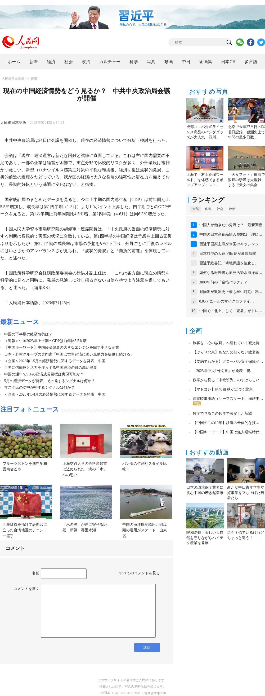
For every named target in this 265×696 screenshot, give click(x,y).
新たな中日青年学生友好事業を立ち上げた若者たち (245, 492)
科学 (133, 61)
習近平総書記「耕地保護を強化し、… (230, 263)
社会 (68, 61)
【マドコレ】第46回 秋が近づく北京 (223, 389)
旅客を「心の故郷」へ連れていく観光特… (228, 343)
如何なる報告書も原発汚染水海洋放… (230, 273)
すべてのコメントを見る (139, 573)
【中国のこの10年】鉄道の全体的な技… (226, 423)
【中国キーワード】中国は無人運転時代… (228, 432)
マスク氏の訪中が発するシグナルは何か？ (39, 387)
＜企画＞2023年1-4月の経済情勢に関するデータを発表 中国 (55, 394)
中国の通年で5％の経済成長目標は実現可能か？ (44, 374)
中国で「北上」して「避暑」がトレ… (230, 311)
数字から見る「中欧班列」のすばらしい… (228, 380)
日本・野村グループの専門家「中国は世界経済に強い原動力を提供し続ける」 (69, 354)
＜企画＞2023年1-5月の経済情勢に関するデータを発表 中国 (55, 361)
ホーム (14, 61)
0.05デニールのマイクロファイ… (226, 301)
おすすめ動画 (208, 452)
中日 (186, 61)
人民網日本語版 (13, 79)
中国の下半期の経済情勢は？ (28, 334)
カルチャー (109, 61)
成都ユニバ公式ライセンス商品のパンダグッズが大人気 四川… (204, 132)
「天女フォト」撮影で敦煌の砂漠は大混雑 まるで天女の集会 (246, 180)
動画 (168, 61)
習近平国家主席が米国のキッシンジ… (230, 244)
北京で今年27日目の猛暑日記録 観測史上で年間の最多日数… (246, 132)
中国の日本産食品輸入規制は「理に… (230, 235)
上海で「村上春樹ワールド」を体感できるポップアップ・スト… (204, 180)
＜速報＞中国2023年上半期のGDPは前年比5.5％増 (45, 341)
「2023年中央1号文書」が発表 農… (223, 371)
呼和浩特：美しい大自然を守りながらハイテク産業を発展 (204, 538)
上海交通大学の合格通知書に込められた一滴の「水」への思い (84, 469)
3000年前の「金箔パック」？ (223, 282)
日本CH (228, 61)
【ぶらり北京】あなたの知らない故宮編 (226, 352)
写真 (151, 61)
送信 (147, 647)
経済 (51, 61)
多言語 (251, 61)
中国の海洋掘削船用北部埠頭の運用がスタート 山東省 (144, 530)
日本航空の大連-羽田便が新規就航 (227, 254)
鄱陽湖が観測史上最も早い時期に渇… (230, 292)
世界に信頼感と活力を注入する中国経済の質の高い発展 (50, 368)
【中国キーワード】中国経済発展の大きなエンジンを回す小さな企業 (61, 347)
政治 (86, 61)
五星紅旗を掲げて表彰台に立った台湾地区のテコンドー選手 (25, 530)
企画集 (205, 61)
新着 (33, 61)
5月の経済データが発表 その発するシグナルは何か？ (49, 381)
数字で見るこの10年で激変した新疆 (222, 413)
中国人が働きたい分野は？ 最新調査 (230, 225)
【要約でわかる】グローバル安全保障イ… (228, 362)
